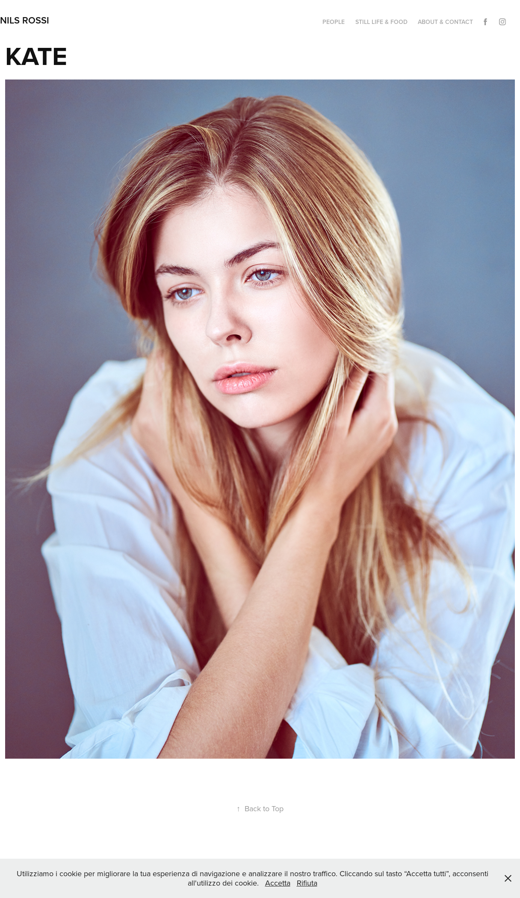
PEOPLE (333, 22)
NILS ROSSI (24, 20)
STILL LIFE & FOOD (381, 22)
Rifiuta (307, 882)
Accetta (277, 882)
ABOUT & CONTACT (445, 22)
